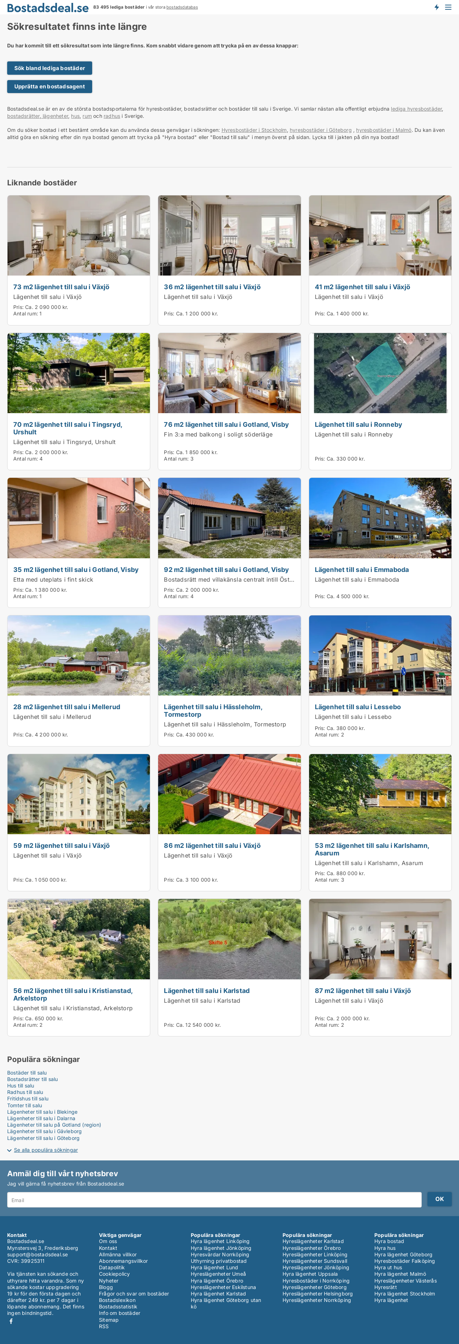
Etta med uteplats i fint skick (53, 579)
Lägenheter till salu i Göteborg (43, 1138)
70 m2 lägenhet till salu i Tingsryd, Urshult (67, 428)
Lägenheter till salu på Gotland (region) (54, 1125)
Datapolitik (112, 1267)
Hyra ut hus (388, 1267)
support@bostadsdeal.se (37, 1254)
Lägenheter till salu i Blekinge (42, 1112)
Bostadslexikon (117, 1300)
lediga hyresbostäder (416, 109)
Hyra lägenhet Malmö (400, 1274)
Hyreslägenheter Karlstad (313, 1241)
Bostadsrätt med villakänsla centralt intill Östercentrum (241, 579)
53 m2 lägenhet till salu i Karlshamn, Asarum (372, 849)
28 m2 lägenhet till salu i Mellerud (66, 707)
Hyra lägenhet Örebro (217, 1281)
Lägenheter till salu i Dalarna (41, 1118)
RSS (104, 1326)
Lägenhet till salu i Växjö (47, 296)
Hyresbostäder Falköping (404, 1261)
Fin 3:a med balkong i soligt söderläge (218, 434)
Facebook (11, 1321)
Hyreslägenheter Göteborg (315, 1287)
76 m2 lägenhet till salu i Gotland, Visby (226, 424)
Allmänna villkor (118, 1254)
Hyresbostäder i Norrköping (316, 1281)
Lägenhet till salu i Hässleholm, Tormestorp (213, 710)
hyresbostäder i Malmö (383, 130)
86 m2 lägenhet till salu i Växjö (212, 845)
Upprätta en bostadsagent (49, 86)
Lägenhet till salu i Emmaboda (362, 569)
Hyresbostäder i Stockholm (254, 130)
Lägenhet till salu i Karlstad (207, 990)
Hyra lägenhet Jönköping (221, 1248)
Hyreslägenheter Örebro (312, 1248)
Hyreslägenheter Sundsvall (315, 1261)
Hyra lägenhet (391, 1300)
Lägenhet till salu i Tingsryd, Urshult (64, 441)
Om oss (108, 1241)
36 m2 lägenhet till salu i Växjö (212, 287)
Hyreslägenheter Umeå (218, 1274)
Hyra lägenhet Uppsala (310, 1274)
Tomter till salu (24, 1105)
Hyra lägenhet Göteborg (403, 1254)
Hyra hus (385, 1248)
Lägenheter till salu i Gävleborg (44, 1131)
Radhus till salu (25, 1092)
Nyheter (108, 1281)
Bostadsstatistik (118, 1306)
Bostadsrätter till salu (32, 1079)
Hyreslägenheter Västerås (405, 1281)
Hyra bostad (389, 1241)
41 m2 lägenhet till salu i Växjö (362, 287)
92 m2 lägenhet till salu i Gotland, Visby (226, 569)
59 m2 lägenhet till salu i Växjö (61, 845)
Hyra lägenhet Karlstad (218, 1293)
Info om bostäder (119, 1313)
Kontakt (108, 1248)
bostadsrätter (23, 116)
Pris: (19, 307)
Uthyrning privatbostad (219, 1261)
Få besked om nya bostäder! (436, 7)
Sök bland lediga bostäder (49, 68)
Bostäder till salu (27, 1073)
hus (75, 116)
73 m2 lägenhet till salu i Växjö (61, 287)
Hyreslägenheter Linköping (315, 1254)
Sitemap (109, 1320)
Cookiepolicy (114, 1274)
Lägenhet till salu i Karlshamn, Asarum (369, 863)
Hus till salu (20, 1085)
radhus (112, 116)
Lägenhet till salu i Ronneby (359, 424)
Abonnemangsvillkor (123, 1261)
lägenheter (54, 116)
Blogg (106, 1287)
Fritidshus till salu (27, 1098)
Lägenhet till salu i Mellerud (52, 716)
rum (87, 116)
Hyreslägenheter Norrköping (317, 1300)
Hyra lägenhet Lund (214, 1267)
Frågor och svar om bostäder (134, 1293)
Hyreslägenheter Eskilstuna (223, 1287)
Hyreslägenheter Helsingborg (318, 1293)
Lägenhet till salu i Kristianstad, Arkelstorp (73, 1008)
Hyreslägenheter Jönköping (316, 1267)
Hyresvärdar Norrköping (220, 1254)
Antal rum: (25, 313)
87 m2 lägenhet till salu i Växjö (363, 990)
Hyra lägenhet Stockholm (404, 1293)
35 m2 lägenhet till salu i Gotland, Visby (76, 569)
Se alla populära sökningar (46, 1150)
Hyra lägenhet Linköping (220, 1241)
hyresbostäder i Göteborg (321, 130)
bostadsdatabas (182, 7)
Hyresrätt (385, 1287)
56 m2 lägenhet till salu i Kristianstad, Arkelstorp (72, 994)
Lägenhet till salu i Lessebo (358, 707)
